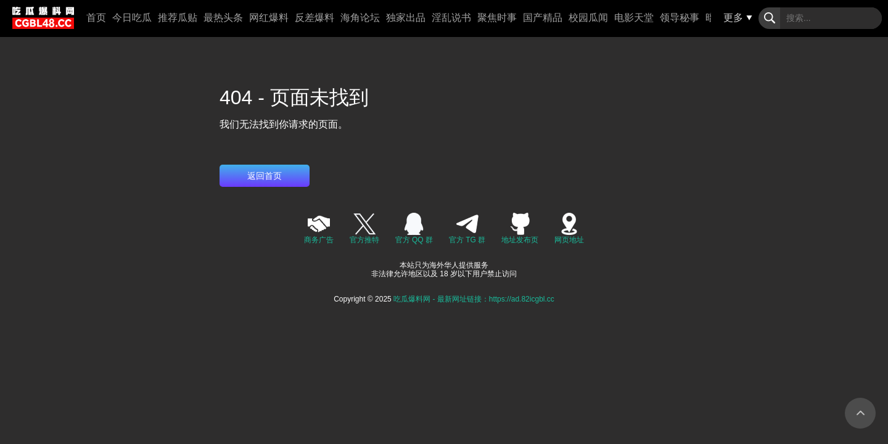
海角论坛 (360, 17)
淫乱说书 (451, 17)
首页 (96, 17)
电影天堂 (634, 17)
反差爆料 (314, 17)
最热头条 (223, 17)
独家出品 (406, 17)
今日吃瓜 (132, 17)
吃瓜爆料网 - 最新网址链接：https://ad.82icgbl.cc (473, 299)
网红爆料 (269, 17)
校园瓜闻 (588, 17)
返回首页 (264, 176)
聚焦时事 (497, 17)
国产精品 (542, 17)
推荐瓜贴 (177, 17)
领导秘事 (679, 17)
